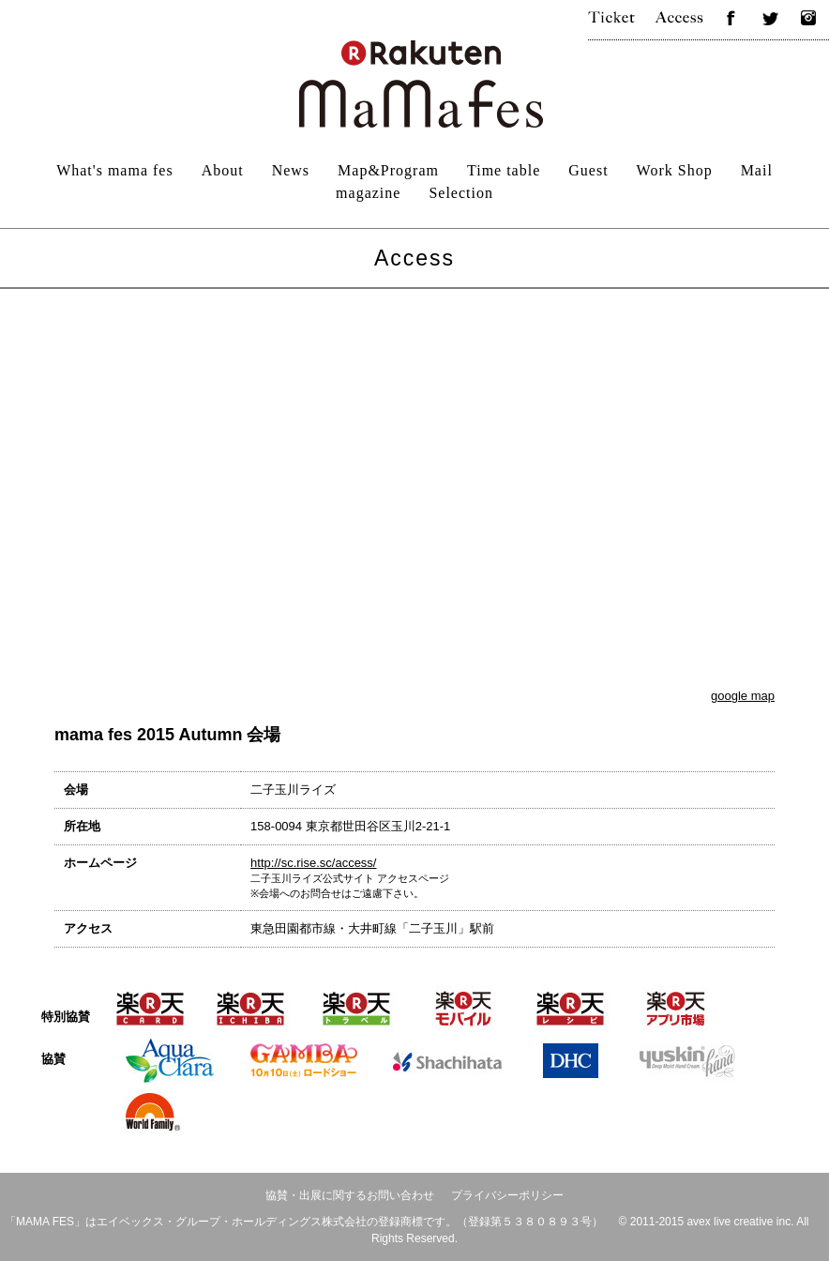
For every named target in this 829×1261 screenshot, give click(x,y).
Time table (503, 170)
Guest (588, 170)
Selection (461, 193)
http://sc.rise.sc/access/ (313, 863)
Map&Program (388, 170)
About (223, 170)
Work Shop (675, 170)
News (290, 170)
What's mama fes (114, 170)
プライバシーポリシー (507, 1195)
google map (743, 696)
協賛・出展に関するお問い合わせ (349, 1195)
